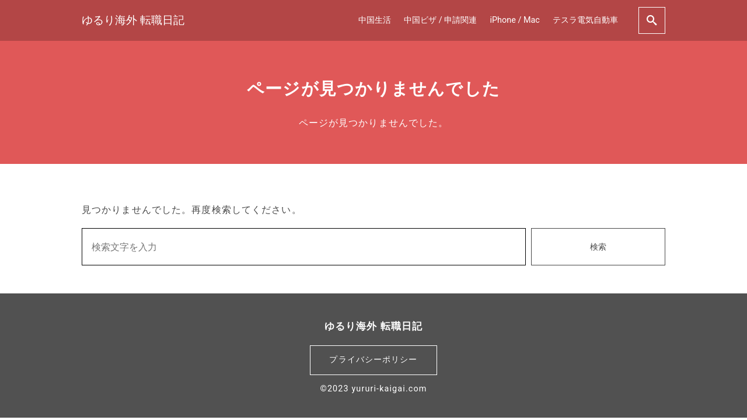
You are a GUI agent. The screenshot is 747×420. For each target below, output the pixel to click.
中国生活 (374, 20)
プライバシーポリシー (373, 360)
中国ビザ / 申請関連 (440, 20)
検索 (598, 247)
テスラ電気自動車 (585, 20)
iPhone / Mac (515, 20)
